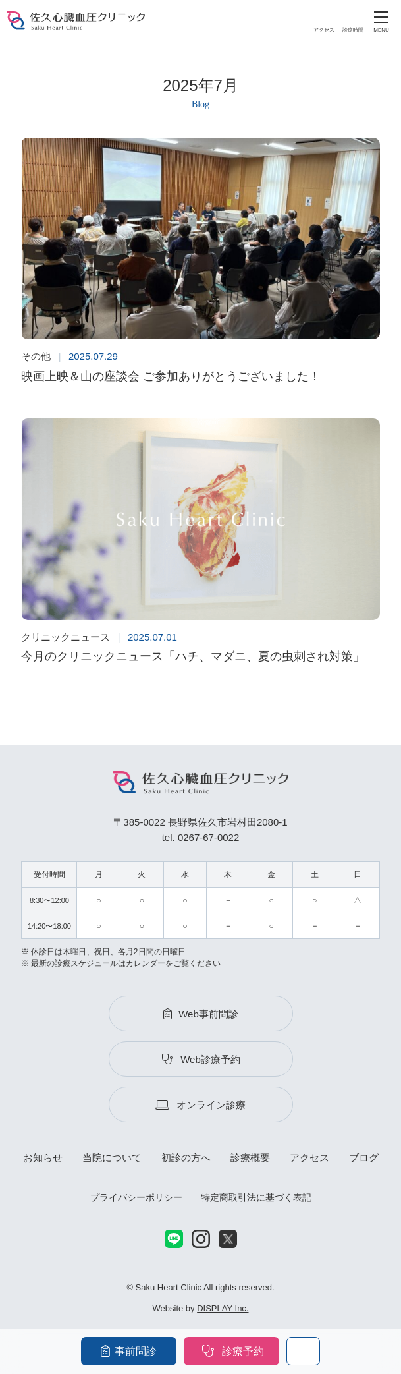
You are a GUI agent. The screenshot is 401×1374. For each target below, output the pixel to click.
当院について (112, 1157)
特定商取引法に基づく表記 (256, 1197)
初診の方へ (186, 1157)
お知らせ (43, 1157)
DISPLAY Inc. (222, 1308)
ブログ (364, 1157)
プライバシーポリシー (136, 1197)
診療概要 (250, 1157)
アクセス (309, 1157)
